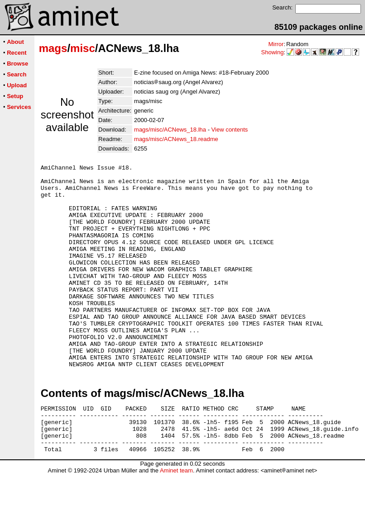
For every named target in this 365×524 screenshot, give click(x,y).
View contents (229, 129)
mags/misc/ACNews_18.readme (176, 139)
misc (82, 48)
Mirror (275, 44)
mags (53, 48)
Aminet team (176, 520)
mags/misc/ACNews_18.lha (170, 129)
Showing (272, 52)
